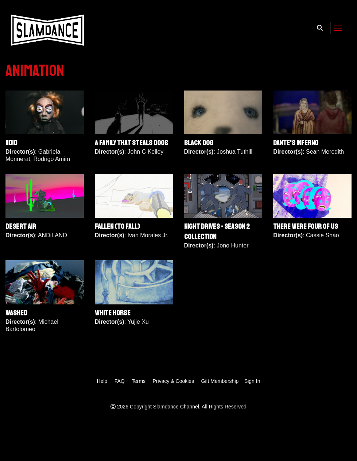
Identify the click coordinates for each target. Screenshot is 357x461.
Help (102, 381)
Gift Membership (220, 381)
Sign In (252, 381)
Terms (138, 381)
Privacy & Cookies (173, 381)
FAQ (120, 381)
